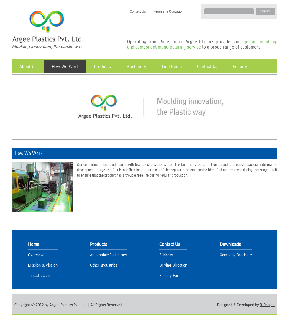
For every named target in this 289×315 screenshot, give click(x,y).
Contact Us (207, 66)
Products (102, 66)
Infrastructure (39, 275)
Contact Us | (139, 11)
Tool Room (172, 66)
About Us (28, 66)
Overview (36, 255)
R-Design (267, 304)
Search (265, 11)
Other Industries (103, 265)
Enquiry (240, 66)
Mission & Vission (43, 265)
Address (166, 255)
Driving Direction (173, 265)
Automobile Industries (108, 255)
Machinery (136, 66)
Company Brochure (236, 255)
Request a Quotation (167, 11)
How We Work (65, 66)
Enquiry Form (170, 275)
